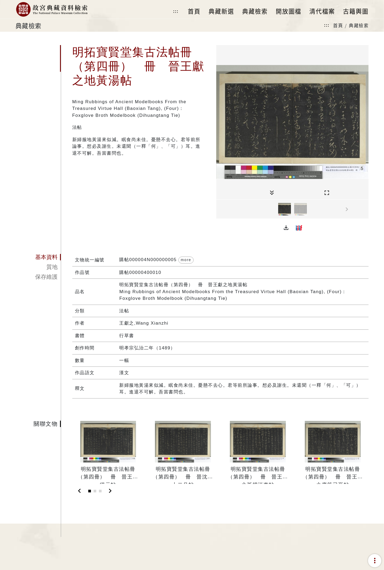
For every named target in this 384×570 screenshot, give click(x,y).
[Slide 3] (100, 491)
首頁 (338, 25)
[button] (286, 227)
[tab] (38, 257)
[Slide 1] (89, 491)
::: (175, 11)
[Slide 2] (95, 491)
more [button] (186, 260)
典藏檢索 (359, 25)
